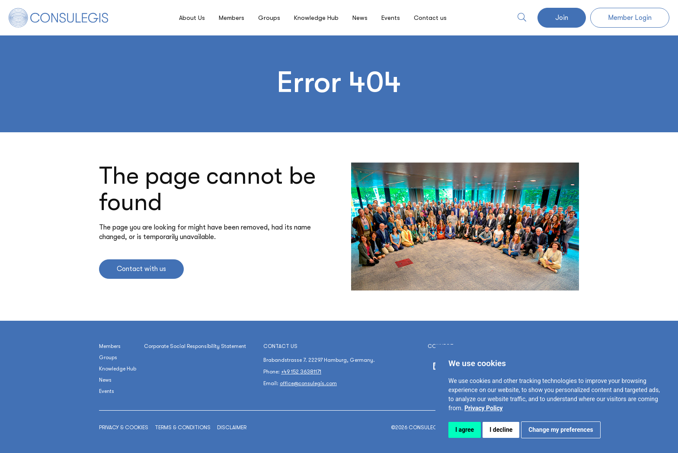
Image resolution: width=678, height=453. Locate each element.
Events (394, 18)
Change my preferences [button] (560, 429)
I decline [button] (500, 429)
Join (561, 18)
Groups (267, 18)
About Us (186, 18)
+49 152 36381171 (301, 372)
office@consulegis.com (308, 383)
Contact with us (141, 269)
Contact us (436, 18)
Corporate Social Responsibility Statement (195, 346)
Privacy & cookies (123, 427)
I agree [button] (464, 429)
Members (228, 18)
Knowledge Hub (316, 18)
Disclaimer (231, 427)
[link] (483, 408)
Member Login (630, 18)
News (362, 18)
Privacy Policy (483, 408)
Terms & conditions (183, 427)
